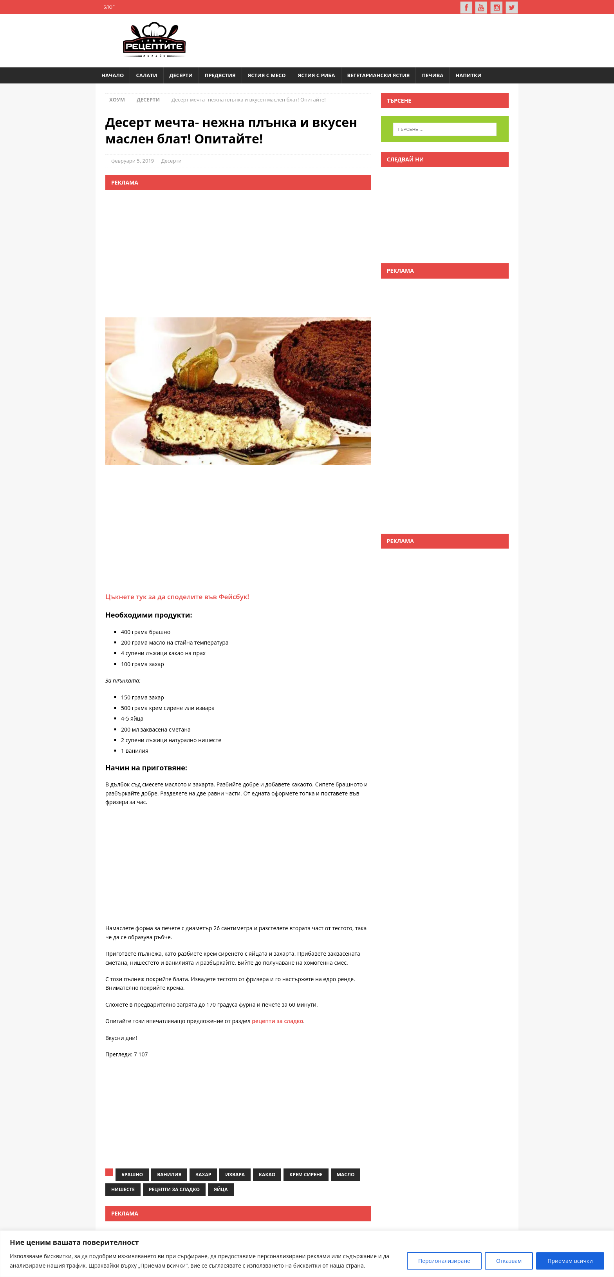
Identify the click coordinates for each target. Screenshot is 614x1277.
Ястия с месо (267, 74)
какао (267, 1174)
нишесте (123, 1189)
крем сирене (305, 1174)
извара (235, 1174)
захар (203, 1174)
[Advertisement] (368, 39)
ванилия (169, 1174)
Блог (109, 7)
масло (346, 1174)
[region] (307, 1253)
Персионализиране (444, 1260)
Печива (432, 74)
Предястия (220, 74)
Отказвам (509, 1260)
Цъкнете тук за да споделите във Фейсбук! (177, 596)
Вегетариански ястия (378, 74)
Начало (112, 74)
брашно (132, 1174)
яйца (221, 1189)
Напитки (468, 74)
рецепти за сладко (277, 1020)
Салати (146, 74)
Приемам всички (570, 1260)
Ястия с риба (316, 74)
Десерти (181, 74)
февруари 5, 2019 (132, 160)
